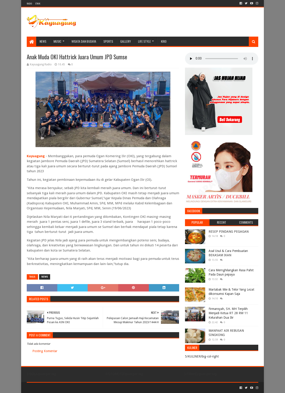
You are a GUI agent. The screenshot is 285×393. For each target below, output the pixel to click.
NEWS (43, 41)
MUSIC (57, 41)
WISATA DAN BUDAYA (83, 41)
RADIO (29, 3)
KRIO (164, 41)
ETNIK (37, 3)
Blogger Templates (77, 387)
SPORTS (108, 41)
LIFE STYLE (144, 41)
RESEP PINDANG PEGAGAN (229, 231)
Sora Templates (52, 387)
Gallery (125, 41)
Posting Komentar (44, 351)
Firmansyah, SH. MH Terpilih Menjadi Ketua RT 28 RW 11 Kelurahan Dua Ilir (228, 313)
